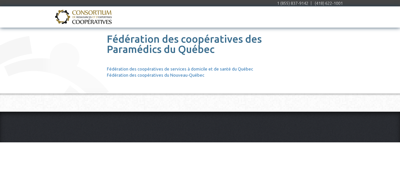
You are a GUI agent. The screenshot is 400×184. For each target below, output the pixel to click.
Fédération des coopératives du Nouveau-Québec (155, 75)
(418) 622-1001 (329, 3)
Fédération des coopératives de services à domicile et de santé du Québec (180, 68)
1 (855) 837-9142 (292, 3)
